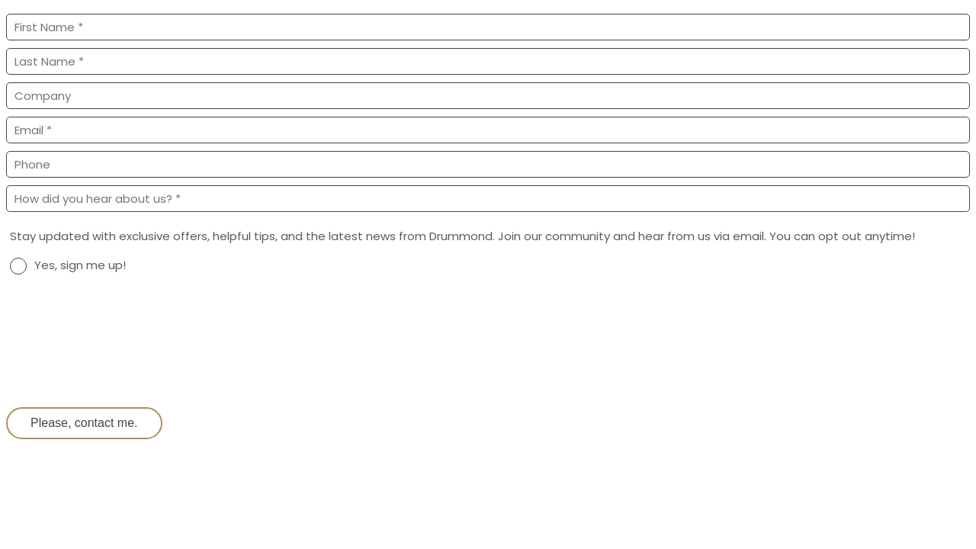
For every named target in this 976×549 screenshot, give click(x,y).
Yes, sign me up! (80, 265)
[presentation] (122, 357)
